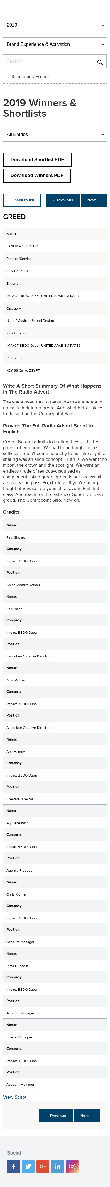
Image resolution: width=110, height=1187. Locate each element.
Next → (93, 200)
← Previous (61, 200)
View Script (14, 1097)
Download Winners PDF (37, 175)
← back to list (22, 200)
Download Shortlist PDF (37, 159)
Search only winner (30, 76)
